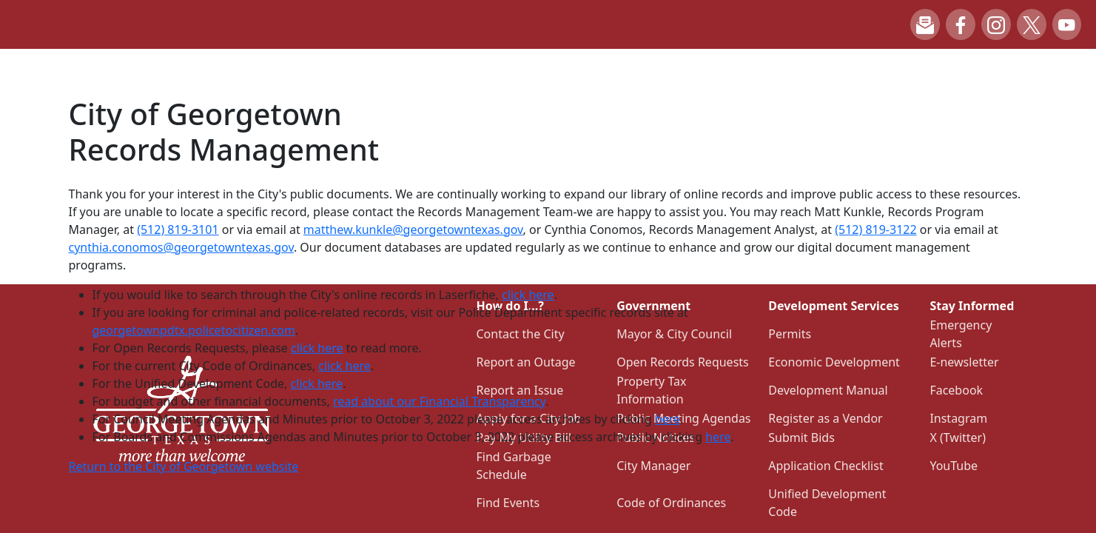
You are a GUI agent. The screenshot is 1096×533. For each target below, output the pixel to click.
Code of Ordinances (671, 503)
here (667, 419)
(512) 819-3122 (875, 229)
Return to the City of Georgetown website (184, 466)
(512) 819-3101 (177, 229)
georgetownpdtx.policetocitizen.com (194, 330)
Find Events (508, 503)
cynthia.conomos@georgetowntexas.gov (181, 247)
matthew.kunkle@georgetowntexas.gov (413, 229)
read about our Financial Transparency (439, 401)
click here (528, 294)
